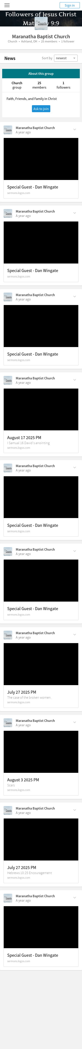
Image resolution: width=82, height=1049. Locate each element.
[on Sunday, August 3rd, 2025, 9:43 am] (23, 725)
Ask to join (41, 108)
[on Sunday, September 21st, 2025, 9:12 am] (23, 132)
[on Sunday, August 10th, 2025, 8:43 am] (23, 554)
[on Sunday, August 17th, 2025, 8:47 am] (23, 470)
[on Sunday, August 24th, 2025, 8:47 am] (23, 299)
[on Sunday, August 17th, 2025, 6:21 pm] (23, 382)
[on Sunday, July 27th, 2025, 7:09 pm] (23, 812)
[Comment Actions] (75, 129)
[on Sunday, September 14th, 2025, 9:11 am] (23, 215)
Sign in (70, 5)
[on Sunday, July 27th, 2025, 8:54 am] (23, 900)
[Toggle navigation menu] (7, 5)
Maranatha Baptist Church (35, 128)
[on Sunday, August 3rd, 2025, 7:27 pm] (23, 637)
